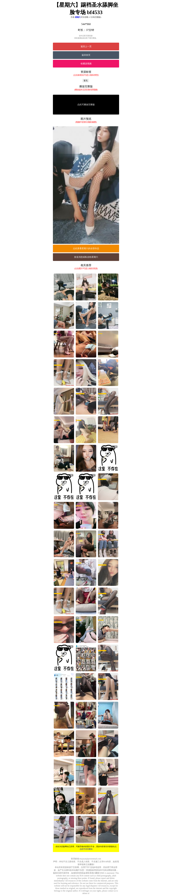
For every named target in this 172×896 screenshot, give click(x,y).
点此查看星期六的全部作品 (86, 248)
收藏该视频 (86, 63)
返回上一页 (86, 46)
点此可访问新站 (86, 849)
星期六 (78, 17)
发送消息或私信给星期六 (86, 257)
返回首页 (86, 55)
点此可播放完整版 (86, 104)
